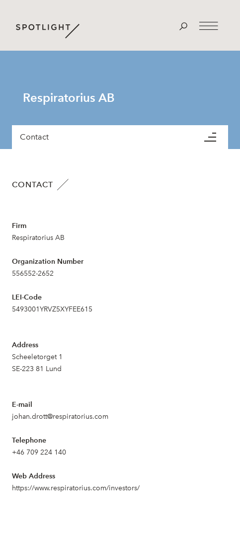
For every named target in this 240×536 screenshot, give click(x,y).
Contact (34, 137)
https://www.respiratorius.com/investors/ (76, 488)
